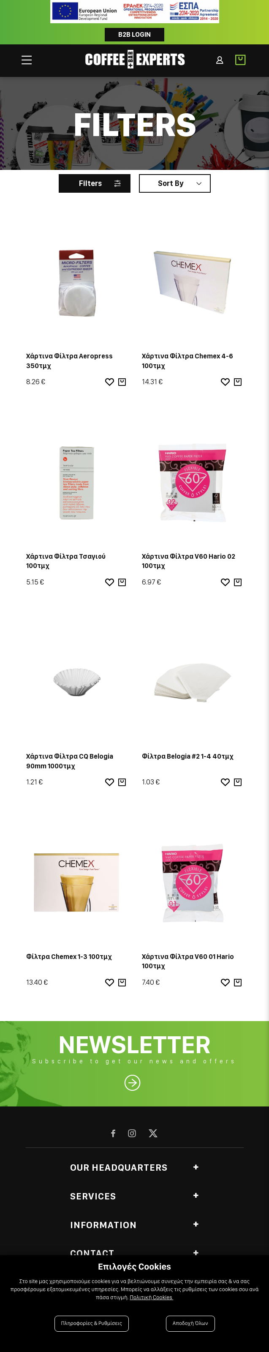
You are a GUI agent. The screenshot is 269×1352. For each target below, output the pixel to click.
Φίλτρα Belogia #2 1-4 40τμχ (188, 756)
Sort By (170, 183)
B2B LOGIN (134, 34)
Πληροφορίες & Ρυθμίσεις (91, 1323)
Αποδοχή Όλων (190, 1323)
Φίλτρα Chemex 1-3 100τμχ (69, 957)
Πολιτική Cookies (151, 1297)
